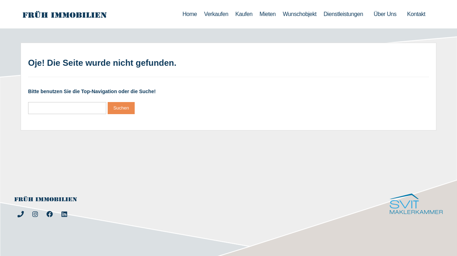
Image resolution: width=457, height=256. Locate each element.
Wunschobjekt (300, 14)
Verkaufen (216, 14)
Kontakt (418, 14)
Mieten (267, 14)
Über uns (387, 14)
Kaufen (243, 14)
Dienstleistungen (345, 14)
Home (189, 14)
